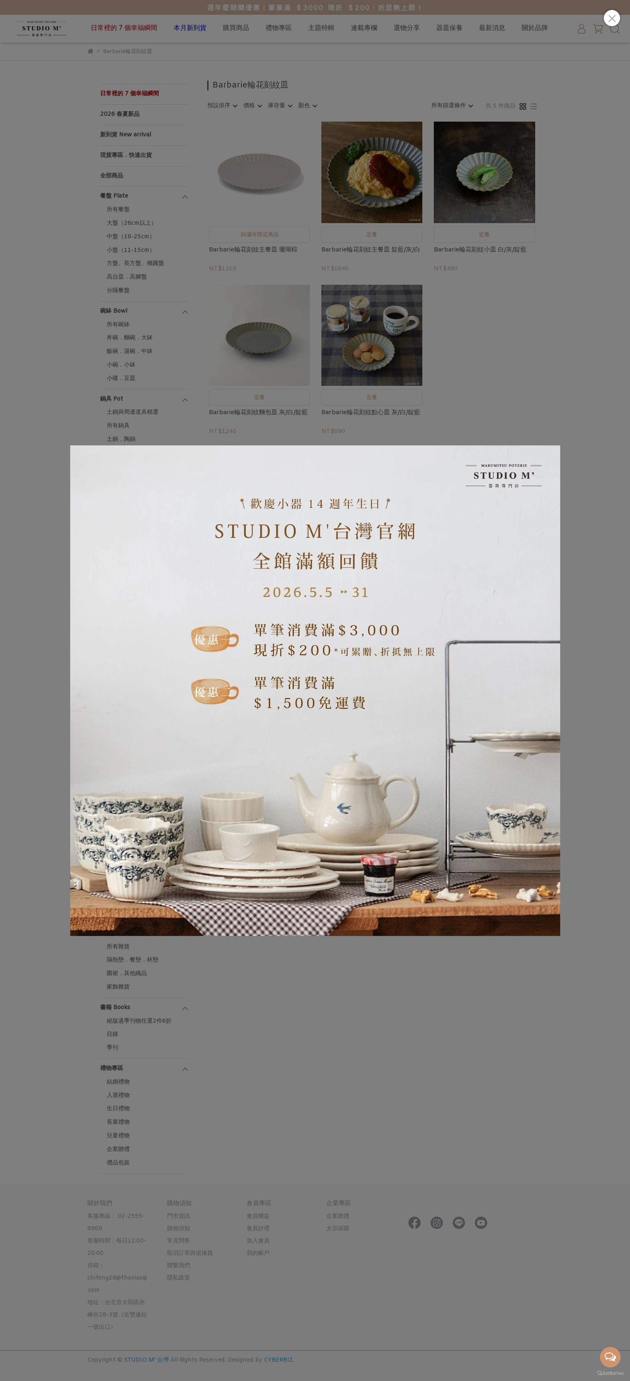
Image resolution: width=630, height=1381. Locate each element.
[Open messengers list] (610, 1357)
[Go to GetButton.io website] (610, 1372)
